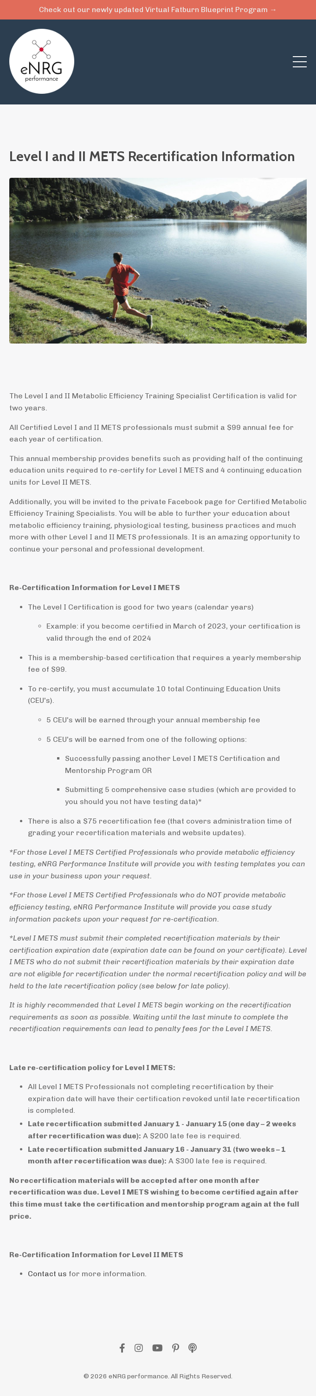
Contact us (47, 1273)
